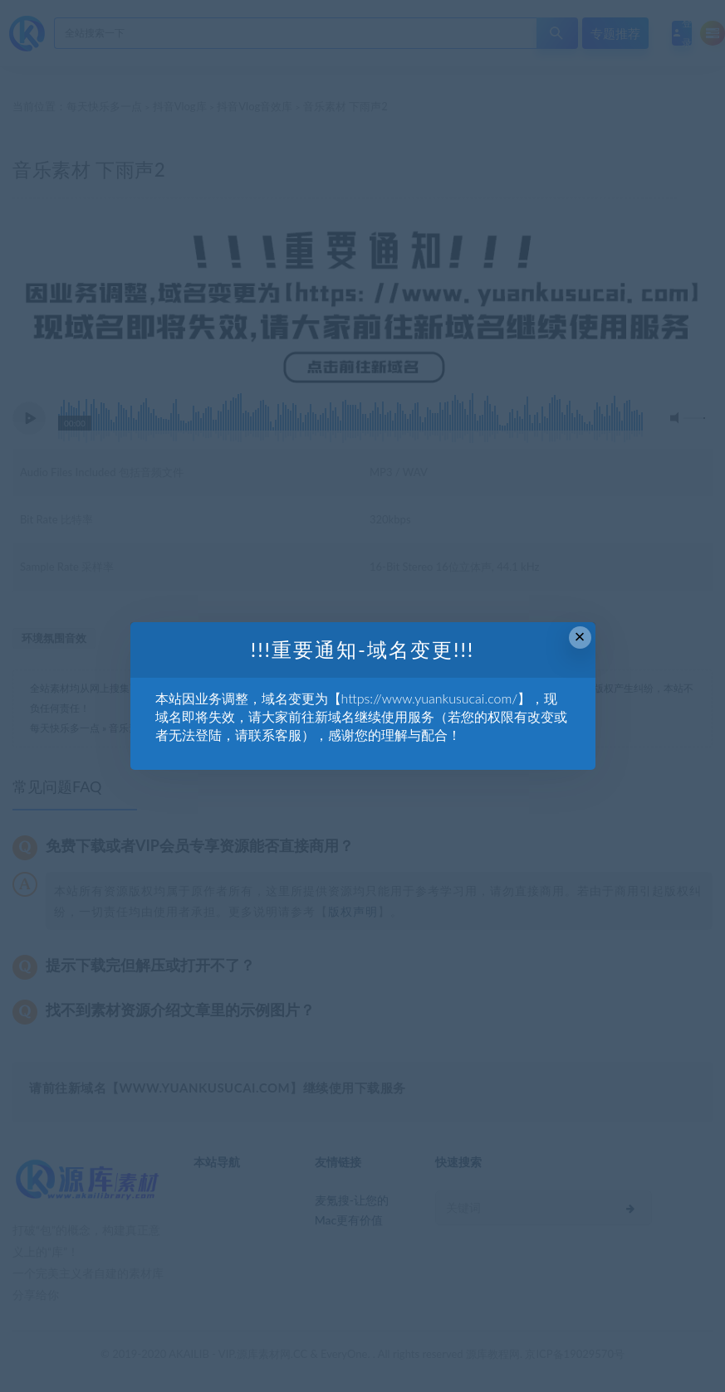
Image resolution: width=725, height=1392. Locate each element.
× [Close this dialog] (580, 636)
